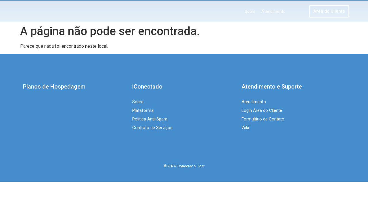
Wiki (245, 127)
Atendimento (273, 11)
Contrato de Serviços (152, 127)
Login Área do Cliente (261, 110)
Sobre (250, 11)
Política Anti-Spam (149, 119)
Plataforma (143, 110)
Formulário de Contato (262, 119)
